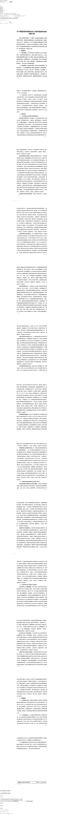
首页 (1, 6)
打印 (1, 795)
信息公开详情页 (13, 13)
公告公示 (1, 7)
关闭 (2, 795)
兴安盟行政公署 (10, 801)
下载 (10, 23)
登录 (1, 0)
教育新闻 (1, 8)
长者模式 (5, 0)
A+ (4, 23)
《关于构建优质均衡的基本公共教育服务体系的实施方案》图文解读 (11, 800)
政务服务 (1, 11)
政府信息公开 (2, 10)
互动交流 (1, 12)
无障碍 (3, 0)
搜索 (11, 1)
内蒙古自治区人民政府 (4, 801)
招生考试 (1, 9)
